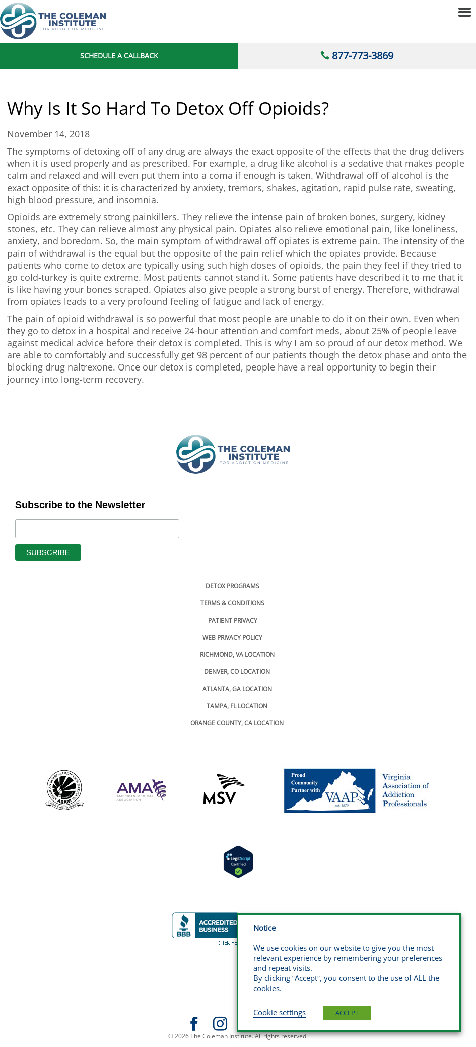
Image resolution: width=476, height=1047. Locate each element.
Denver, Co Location (237, 671)
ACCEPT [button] (347, 1012)
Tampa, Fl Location (237, 706)
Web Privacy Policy (232, 637)
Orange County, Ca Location (237, 723)
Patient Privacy (232, 620)
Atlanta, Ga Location (237, 689)
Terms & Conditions (232, 603)
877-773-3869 (362, 56)
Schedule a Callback (119, 55)
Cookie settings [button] (279, 1012)
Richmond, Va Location (237, 654)
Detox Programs (232, 586)
